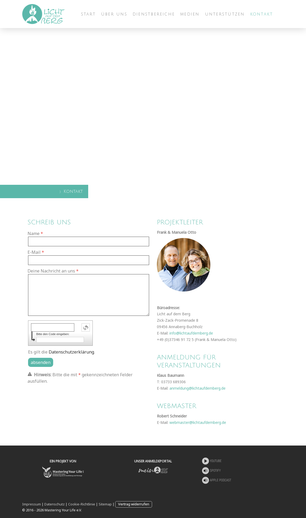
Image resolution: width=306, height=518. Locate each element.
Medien (189, 14)
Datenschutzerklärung (71, 352)
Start (88, 14)
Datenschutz (54, 504)
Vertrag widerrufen (133, 504)
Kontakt (261, 14)
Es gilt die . (61, 352)
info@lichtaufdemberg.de (191, 333)
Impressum (31, 504)
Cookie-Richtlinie (81, 504)
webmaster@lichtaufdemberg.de (197, 422)
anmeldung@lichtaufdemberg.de (197, 388)
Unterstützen (225, 14)
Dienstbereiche (154, 14)
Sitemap (105, 504)
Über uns (114, 14)
